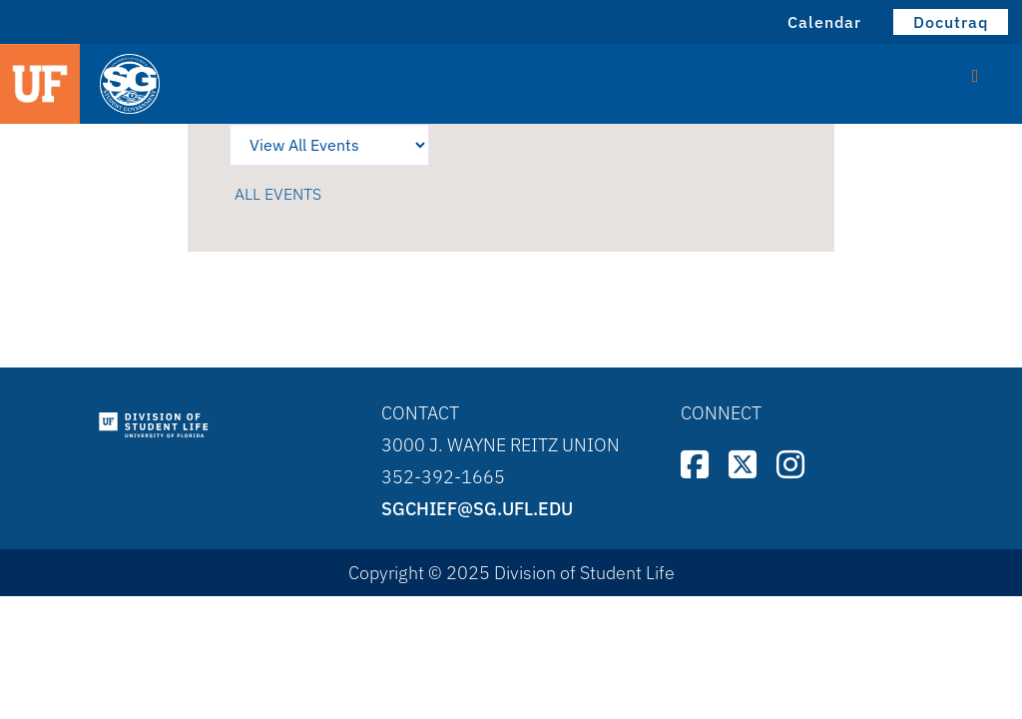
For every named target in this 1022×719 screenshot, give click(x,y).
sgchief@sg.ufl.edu (477, 508)
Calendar (824, 22)
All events (278, 194)
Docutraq (950, 22)
